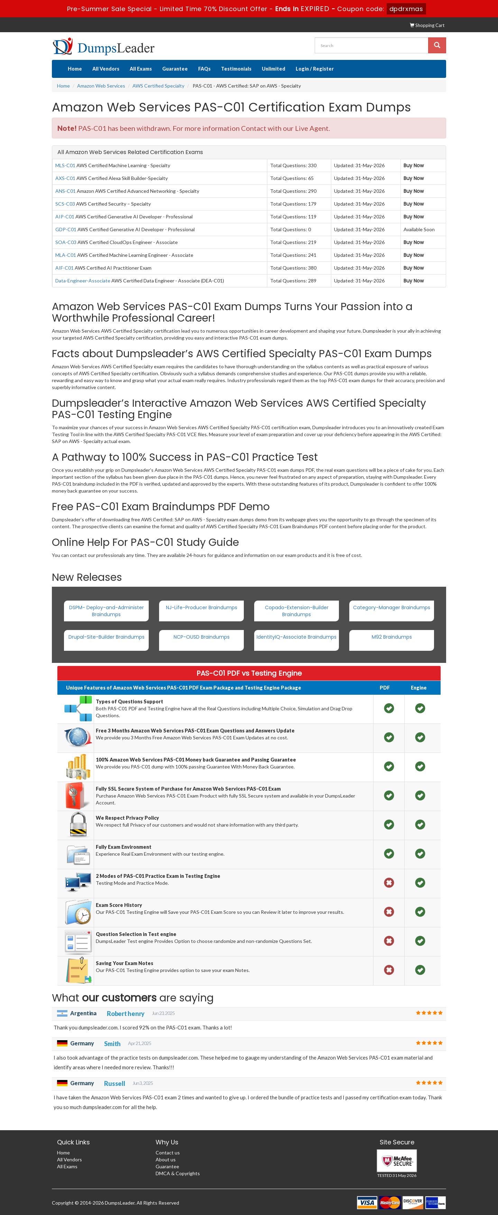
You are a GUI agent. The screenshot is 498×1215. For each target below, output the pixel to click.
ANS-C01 (65, 191)
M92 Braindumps (392, 636)
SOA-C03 (65, 242)
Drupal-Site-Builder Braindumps (106, 636)
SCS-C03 (65, 204)
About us (166, 1159)
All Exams (141, 69)
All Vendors (105, 69)
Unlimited (273, 69)
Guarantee (175, 69)
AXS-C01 (65, 178)
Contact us (168, 1152)
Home (75, 69)
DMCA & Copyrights (178, 1173)
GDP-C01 (65, 229)
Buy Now (414, 165)
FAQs (204, 69)
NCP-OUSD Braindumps (202, 636)
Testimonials (236, 69)
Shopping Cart (427, 25)
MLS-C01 (65, 165)
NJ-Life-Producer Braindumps (201, 607)
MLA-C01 (65, 255)
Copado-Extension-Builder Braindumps (297, 611)
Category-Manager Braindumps (391, 607)
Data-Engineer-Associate (82, 281)
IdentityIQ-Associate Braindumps (296, 636)
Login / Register (315, 69)
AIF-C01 (64, 268)
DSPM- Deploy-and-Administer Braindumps (106, 611)
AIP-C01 (64, 216)
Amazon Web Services (101, 86)
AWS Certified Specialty (158, 86)
